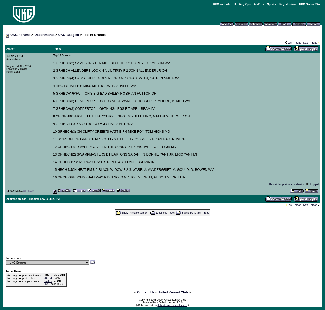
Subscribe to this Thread (195, 212)
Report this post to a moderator (286, 184)
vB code (48, 278)
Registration (287, 4)
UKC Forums (20, 35)
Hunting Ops (242, 4)
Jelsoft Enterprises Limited (172, 305)
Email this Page (165, 212)
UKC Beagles (68, 35)
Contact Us (146, 292)
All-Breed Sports (265, 4)
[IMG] (47, 284)
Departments (44, 35)
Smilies (48, 281)
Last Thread (294, 42)
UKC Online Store (310, 4)
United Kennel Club (172, 292)
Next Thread (310, 42)
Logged (314, 184)
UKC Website (221, 4)
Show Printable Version (135, 212)
